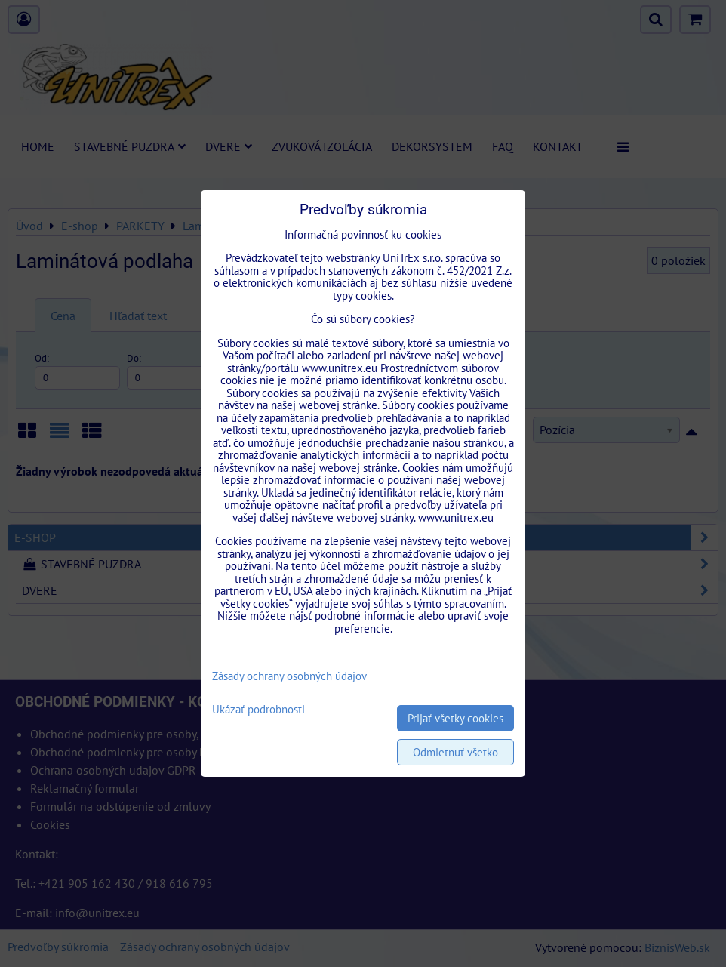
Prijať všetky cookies (455, 718)
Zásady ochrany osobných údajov (289, 676)
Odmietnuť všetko (455, 752)
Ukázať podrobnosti (258, 710)
